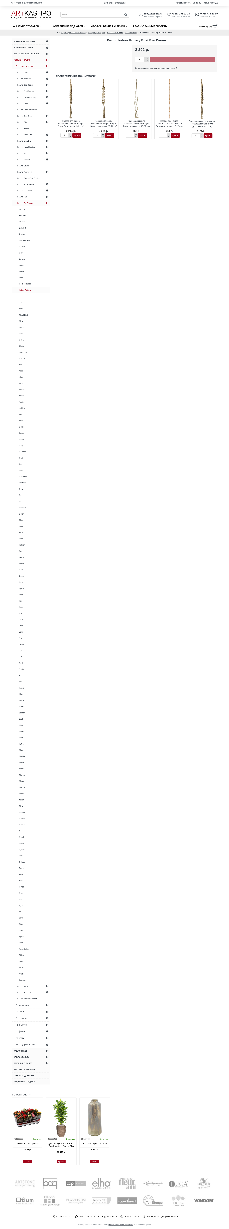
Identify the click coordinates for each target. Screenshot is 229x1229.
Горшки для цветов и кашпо (73, 32)
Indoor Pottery (131, 32)
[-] (146, 61)
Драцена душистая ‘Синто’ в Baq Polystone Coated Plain (61, 1144)
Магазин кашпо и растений (121, 1225)
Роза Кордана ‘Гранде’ (28, 1143)
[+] (146, 58)
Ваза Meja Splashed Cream (95, 1143)
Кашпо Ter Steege (115, 32)
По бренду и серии (96, 32)
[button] (182, 59)
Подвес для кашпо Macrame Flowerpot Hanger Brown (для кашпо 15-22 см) (71, 123)
